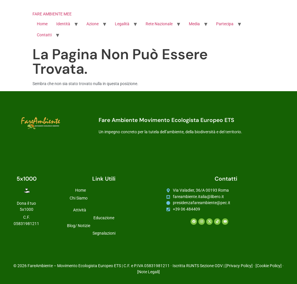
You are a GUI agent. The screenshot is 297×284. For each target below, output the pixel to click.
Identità (63, 23)
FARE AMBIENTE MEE (52, 14)
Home (42, 23)
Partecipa (224, 23)
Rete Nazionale (159, 23)
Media (194, 23)
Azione (92, 23)
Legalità (122, 23)
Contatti (44, 35)
